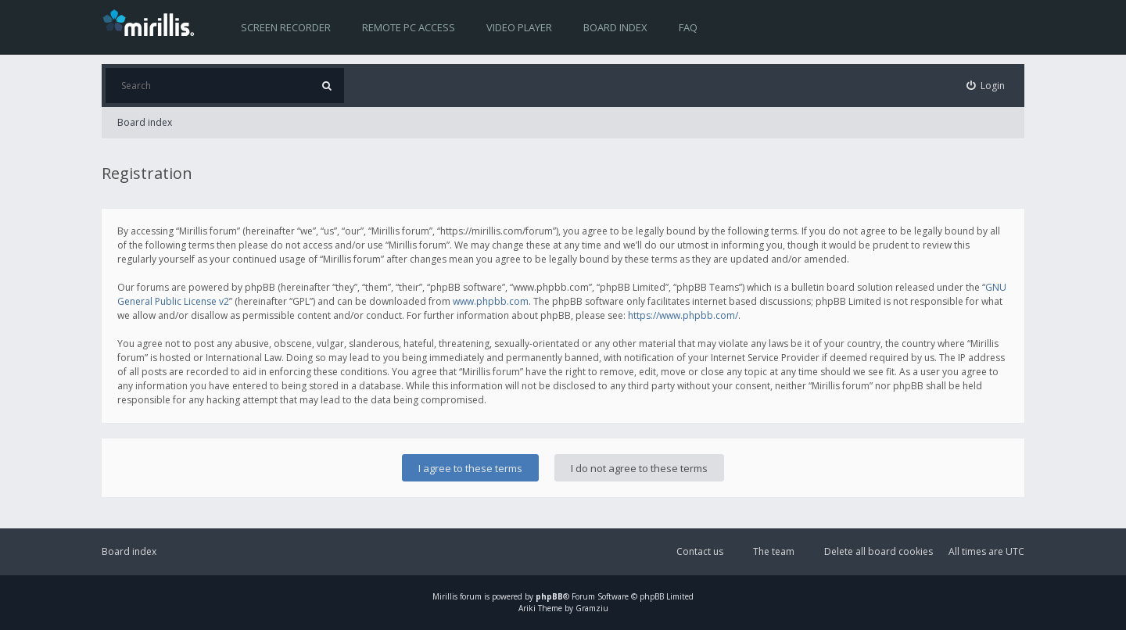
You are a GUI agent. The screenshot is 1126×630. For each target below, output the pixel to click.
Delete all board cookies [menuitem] (878, 551)
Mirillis (444, 596)
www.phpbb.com (491, 301)
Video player (519, 27)
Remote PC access (408, 27)
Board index (615, 27)
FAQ (688, 27)
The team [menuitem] (773, 551)
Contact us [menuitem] (699, 551)
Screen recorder (286, 27)
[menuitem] (986, 85)
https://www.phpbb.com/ (683, 315)
